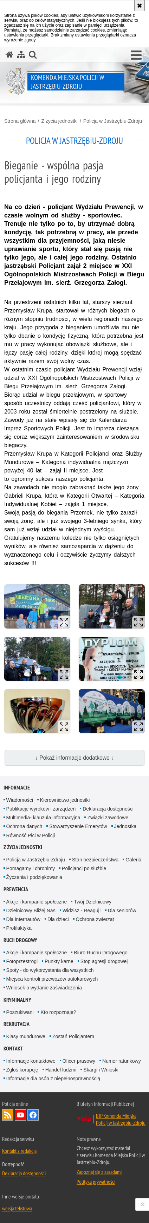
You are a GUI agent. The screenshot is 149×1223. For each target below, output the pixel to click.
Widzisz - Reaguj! (82, 910)
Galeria (133, 859)
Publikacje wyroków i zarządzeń (41, 809)
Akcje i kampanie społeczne (36, 902)
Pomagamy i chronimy (30, 868)
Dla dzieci (58, 919)
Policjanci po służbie (84, 868)
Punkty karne (59, 961)
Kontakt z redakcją (19, 1150)
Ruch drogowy (20, 940)
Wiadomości (19, 800)
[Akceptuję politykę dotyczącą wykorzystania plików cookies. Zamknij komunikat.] (139, 5)
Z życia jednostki (59, 121)
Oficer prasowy (79, 1061)
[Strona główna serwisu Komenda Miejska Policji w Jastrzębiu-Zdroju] (9, 54)
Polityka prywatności (96, 1181)
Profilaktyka (19, 928)
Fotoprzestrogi (22, 961)
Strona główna (20, 121)
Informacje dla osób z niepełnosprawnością (53, 1078)
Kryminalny (17, 999)
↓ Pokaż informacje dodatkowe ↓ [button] (74, 758)
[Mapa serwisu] (21, 54)
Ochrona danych (24, 826)
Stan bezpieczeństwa (95, 859)
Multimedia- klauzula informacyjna (43, 817)
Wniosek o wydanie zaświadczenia (44, 987)
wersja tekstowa (17, 1208)
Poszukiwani (20, 1012)
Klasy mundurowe (25, 1036)
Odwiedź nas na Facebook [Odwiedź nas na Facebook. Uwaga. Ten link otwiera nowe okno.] (33, 1115)
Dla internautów (23, 919)
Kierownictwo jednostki (65, 800)
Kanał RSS (7, 1115)
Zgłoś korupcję (22, 1070)
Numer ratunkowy (121, 1061)
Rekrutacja (17, 1024)
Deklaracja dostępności (108, 809)
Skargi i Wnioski (100, 1070)
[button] (136, 55)
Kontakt (13, 1048)
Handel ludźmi (61, 1070)
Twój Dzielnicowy (92, 902)
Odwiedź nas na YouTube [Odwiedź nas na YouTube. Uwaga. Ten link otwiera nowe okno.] (20, 1115)
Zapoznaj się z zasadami (99, 1171)
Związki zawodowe (107, 817)
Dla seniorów (122, 910)
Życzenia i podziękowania (34, 877)
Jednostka (125, 826)
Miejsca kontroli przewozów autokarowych (52, 979)
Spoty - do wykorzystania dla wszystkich (50, 970)
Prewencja (16, 889)
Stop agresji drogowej (104, 961)
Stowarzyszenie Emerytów (78, 826)
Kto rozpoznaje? (58, 1012)
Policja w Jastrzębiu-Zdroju (112, 121)
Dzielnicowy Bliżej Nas (31, 910)
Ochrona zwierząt (95, 919)
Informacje (17, 787)
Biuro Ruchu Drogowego (101, 952)
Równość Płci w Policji (30, 835)
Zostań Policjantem (73, 1036)
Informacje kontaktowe (31, 1061)
